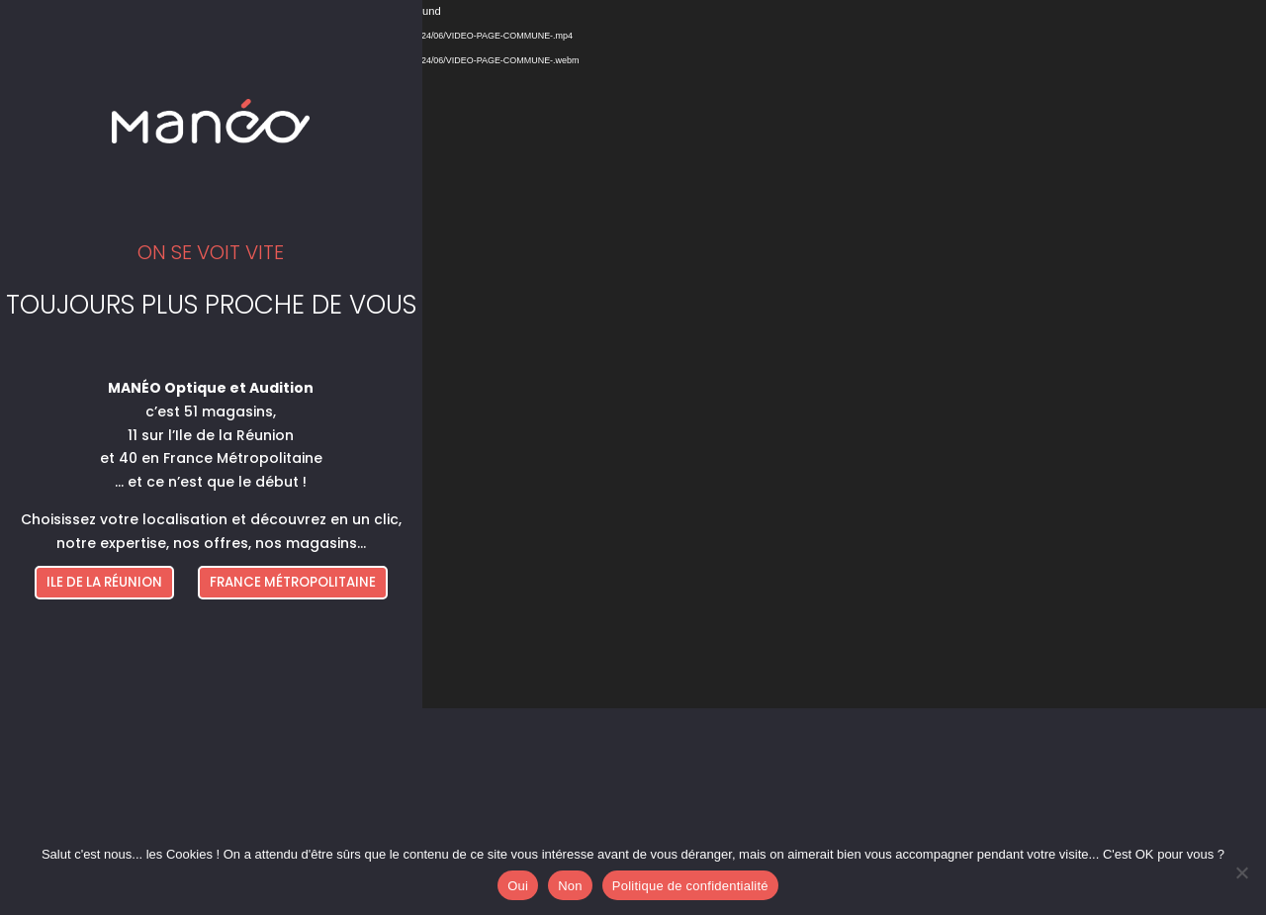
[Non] (1241, 872)
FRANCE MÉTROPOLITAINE (293, 582)
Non (570, 885)
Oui (517, 885)
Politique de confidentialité (690, 885)
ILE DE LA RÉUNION (104, 582)
